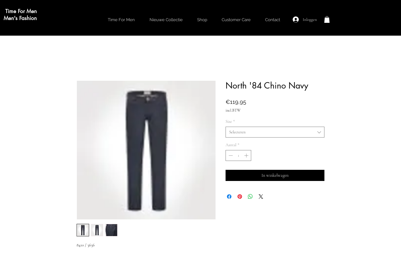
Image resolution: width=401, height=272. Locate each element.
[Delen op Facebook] (229, 196)
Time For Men (21, 11)
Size (230, 121)
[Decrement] (230, 155)
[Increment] (247, 155)
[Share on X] (261, 196)
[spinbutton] (238, 155)
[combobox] (275, 132)
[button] (327, 19)
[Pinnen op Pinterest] (239, 196)
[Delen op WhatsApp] (250, 196)
